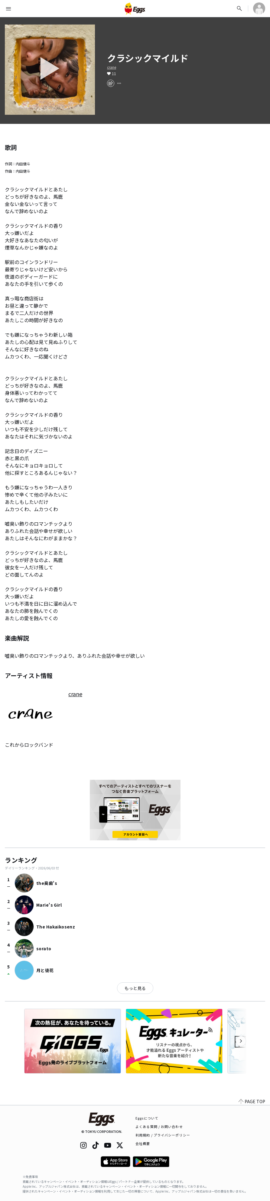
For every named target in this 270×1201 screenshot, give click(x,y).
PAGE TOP (252, 1101)
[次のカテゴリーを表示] (241, 1041)
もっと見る (135, 988)
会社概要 (142, 1143)
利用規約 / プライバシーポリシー (162, 1135)
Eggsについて (146, 1118)
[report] (119, 83)
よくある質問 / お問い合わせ (159, 1126)
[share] (110, 83)
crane (111, 67)
